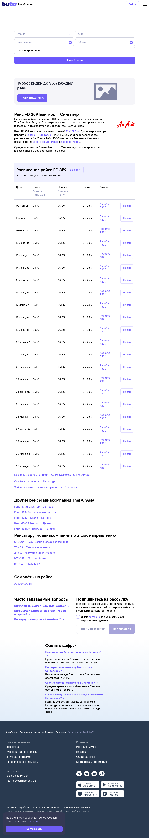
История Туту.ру (86, 746)
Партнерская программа (21, 780)
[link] (32, 98)
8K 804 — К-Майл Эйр (27, 564)
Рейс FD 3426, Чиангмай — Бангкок (35, 512)
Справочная (13, 746)
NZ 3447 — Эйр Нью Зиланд (30, 558)
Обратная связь (85, 756)
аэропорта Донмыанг (46, 141)
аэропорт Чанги (70, 141)
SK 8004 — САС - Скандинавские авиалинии (41, 542)
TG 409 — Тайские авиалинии (32, 547)
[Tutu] (9, 4)
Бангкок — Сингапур (39, 134)
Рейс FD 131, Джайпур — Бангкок (33, 506)
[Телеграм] (79, 772)
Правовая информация (75, 807)
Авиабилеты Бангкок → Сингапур (34, 481)
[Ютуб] (94, 772)
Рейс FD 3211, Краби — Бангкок (32, 517)
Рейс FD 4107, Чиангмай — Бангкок (34, 528)
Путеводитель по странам (21, 751)
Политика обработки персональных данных (32, 807)
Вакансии (82, 751)
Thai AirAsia (73, 131)
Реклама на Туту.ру (17, 775)
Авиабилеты (12, 732)
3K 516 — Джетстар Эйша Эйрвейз (34, 553)
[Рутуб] (102, 772)
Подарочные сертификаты (22, 761)
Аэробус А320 (23, 583)
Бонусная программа (18, 756)
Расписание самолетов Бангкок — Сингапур (43, 732)
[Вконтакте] (86, 772)
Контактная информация (91, 761)
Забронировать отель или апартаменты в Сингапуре (46, 487)
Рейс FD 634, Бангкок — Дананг (33, 523)
